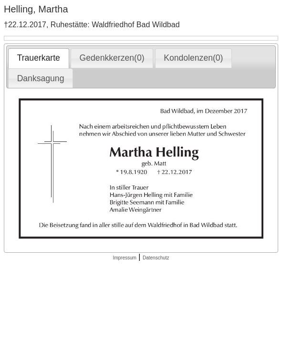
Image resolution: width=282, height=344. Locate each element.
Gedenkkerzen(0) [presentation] (112, 58)
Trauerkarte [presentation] (38, 58)
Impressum (124, 257)
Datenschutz (156, 257)
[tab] (38, 58)
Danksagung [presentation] (40, 78)
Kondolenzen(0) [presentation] (193, 58)
